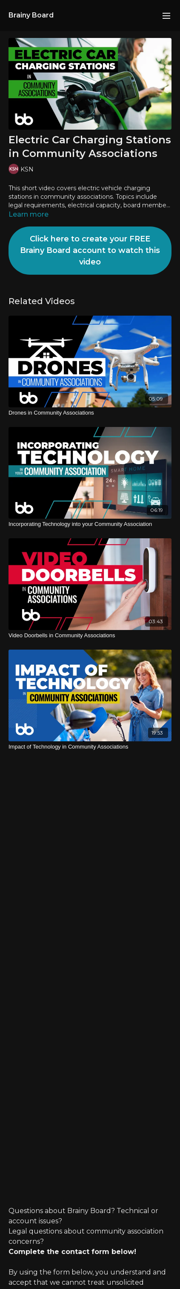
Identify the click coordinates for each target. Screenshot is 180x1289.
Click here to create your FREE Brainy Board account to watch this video (90, 250)
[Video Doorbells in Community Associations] (90, 635)
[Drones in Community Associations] (90, 413)
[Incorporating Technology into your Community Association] (90, 524)
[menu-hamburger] (166, 15)
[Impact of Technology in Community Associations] (90, 747)
